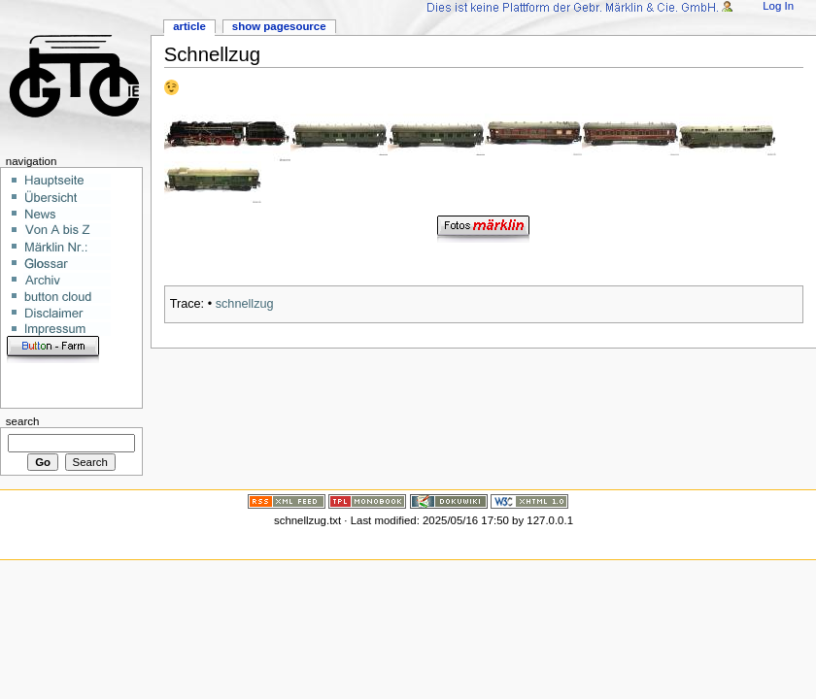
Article (189, 26)
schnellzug (245, 304)
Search (23, 421)
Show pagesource (279, 26)
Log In (778, 6)
